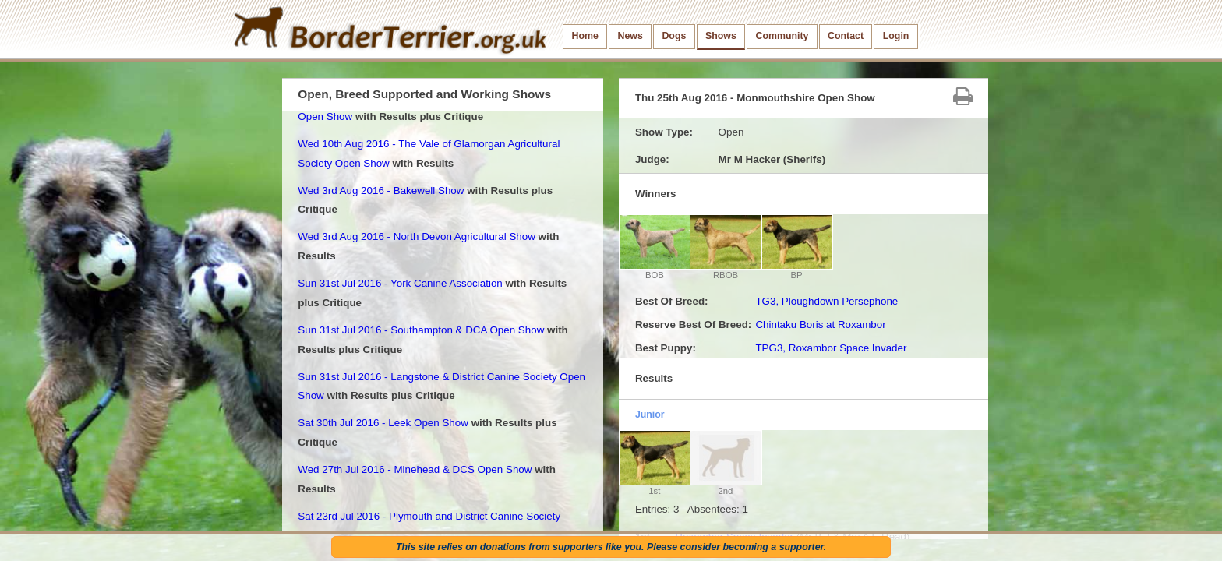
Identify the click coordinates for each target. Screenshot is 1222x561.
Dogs (674, 35)
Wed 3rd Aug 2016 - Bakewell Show (381, 190)
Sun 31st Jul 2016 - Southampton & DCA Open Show (421, 330)
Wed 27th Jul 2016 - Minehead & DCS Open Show (415, 469)
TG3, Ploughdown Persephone (826, 301)
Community (781, 35)
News (629, 35)
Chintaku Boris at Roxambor (820, 324)
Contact (846, 35)
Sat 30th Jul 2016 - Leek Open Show (383, 423)
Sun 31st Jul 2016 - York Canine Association (400, 283)
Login (896, 35)
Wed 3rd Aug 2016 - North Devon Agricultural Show (416, 236)
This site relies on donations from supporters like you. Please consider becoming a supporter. (611, 547)
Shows (720, 35)
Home (585, 35)
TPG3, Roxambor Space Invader (830, 348)
